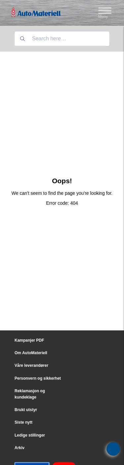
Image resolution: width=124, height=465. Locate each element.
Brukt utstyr (26, 409)
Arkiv (19, 447)
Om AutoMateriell (31, 353)
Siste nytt (23, 422)
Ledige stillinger (30, 435)
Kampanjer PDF (29, 340)
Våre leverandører (31, 365)
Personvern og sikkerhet (38, 378)
